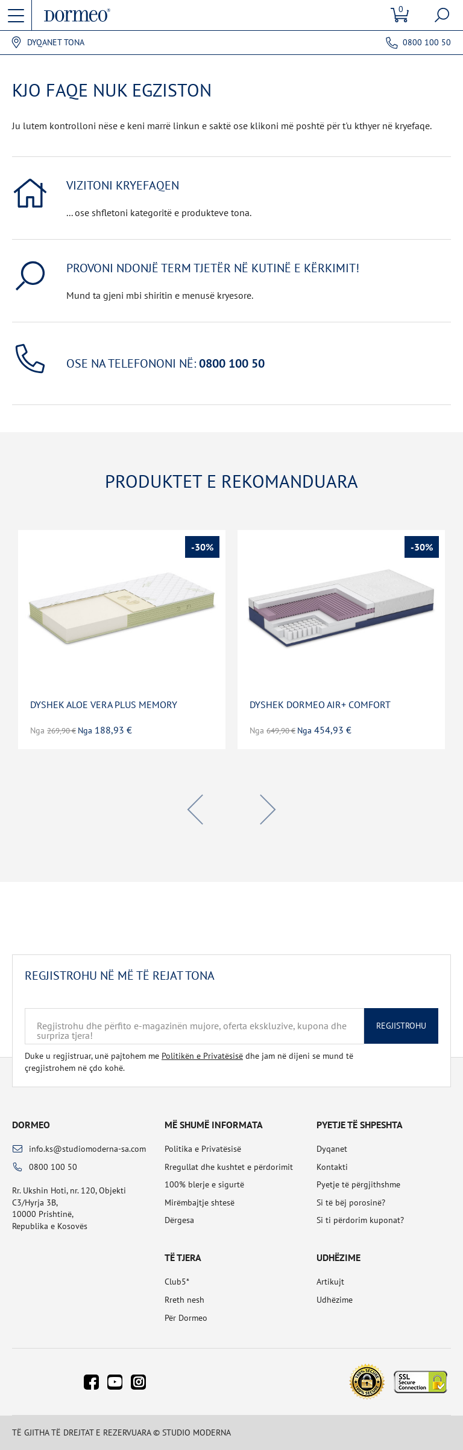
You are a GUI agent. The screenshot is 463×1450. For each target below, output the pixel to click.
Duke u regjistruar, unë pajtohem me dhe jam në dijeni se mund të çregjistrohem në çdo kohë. (189, 1061)
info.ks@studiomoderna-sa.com (87, 1148)
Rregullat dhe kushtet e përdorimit (229, 1166)
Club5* (177, 1281)
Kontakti (332, 1166)
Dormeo (31, 1125)
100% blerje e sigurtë (204, 1184)
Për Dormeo (186, 1317)
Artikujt (330, 1281)
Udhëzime (335, 1299)
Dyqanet (332, 1148)
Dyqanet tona (55, 42)
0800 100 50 (427, 42)
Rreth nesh (184, 1299)
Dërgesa (179, 1220)
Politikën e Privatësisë (202, 1055)
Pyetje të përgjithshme (358, 1184)
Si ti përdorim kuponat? (360, 1220)
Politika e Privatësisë (203, 1148)
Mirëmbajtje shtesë (200, 1202)
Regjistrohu (401, 1025)
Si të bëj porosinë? (351, 1202)
